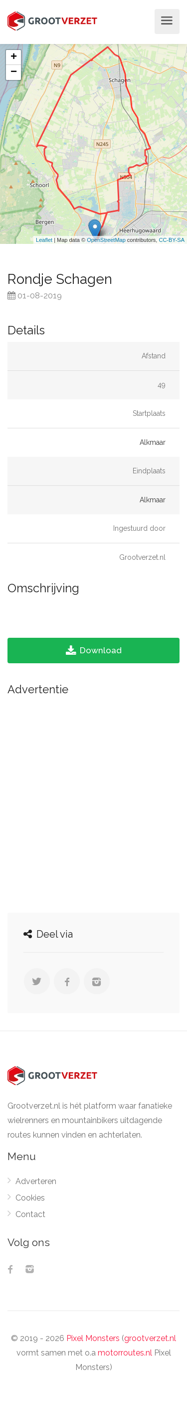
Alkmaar (153, 442)
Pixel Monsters (93, 1338)
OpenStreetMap (106, 240)
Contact (30, 1214)
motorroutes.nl (125, 1353)
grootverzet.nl (150, 1338)
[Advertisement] (93, 801)
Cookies (30, 1198)
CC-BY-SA (172, 240)
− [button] (13, 72)
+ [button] (13, 57)
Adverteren (35, 1181)
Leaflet (44, 240)
